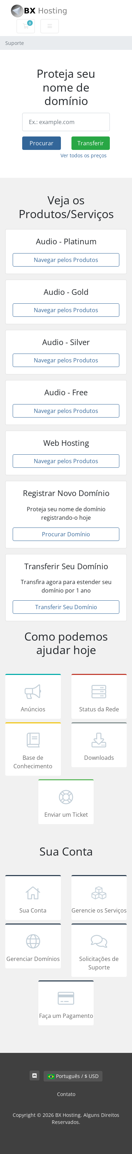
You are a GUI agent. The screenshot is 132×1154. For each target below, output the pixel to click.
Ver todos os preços (84, 155)
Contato (66, 1094)
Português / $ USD (73, 1076)
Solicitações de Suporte (99, 951)
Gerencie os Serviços (99, 898)
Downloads (99, 746)
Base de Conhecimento (33, 750)
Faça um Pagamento (66, 1004)
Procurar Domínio (66, 534)
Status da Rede (99, 697)
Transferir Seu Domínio (66, 607)
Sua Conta (33, 898)
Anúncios (33, 697)
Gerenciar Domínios (33, 947)
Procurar (42, 143)
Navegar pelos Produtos (66, 260)
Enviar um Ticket (66, 802)
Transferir (90, 143)
